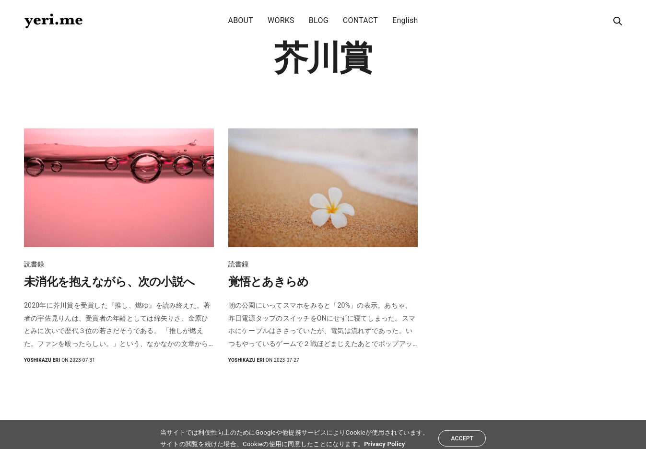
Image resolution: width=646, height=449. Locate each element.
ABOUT (240, 20)
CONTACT (360, 20)
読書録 (34, 264)
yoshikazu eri (42, 360)
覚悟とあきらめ (268, 281)
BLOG (319, 20)
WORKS (281, 20)
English (405, 20)
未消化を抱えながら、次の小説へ (109, 281)
